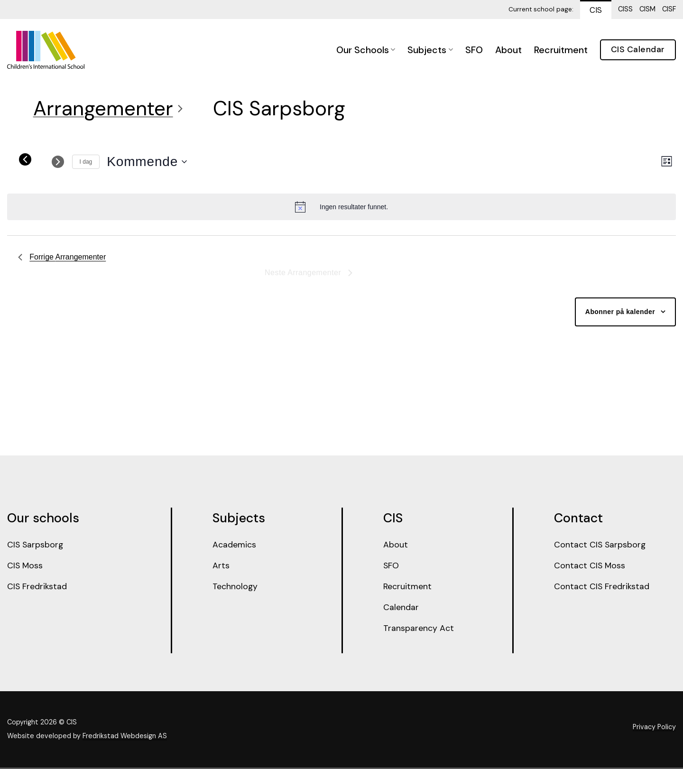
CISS (625, 9)
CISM (647, 9)
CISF (669, 9)
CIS (596, 10)
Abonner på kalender (620, 311)
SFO (474, 50)
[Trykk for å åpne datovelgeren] (147, 161)
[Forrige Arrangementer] (25, 159)
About (508, 50)
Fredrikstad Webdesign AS (125, 737)
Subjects (429, 50)
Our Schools (365, 50)
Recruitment (561, 50)
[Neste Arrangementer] (58, 161)
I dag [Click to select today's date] (86, 161)
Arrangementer (103, 108)
